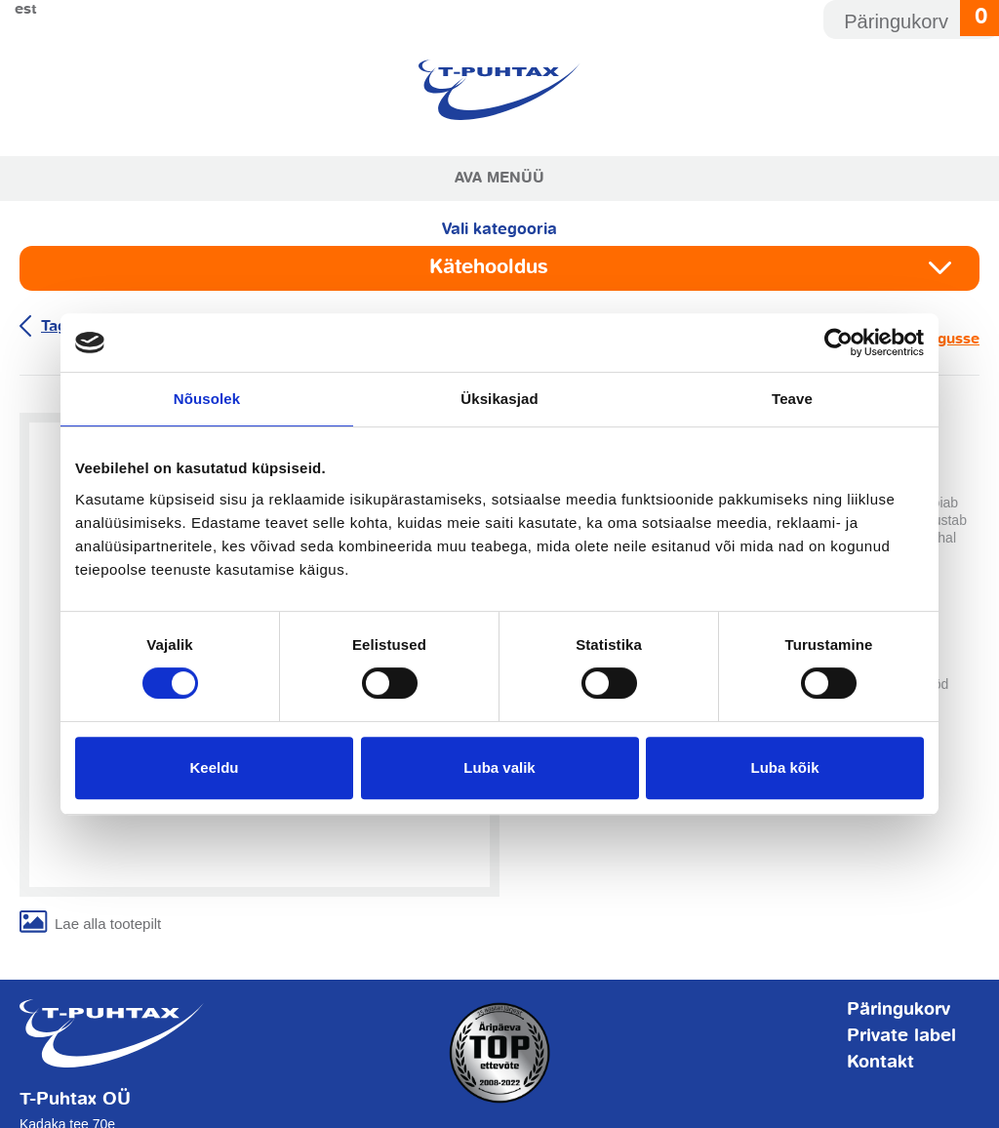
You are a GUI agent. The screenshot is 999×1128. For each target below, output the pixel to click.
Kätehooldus (488, 268)
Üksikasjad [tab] (499, 398)
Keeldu (213, 767)
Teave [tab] (792, 398)
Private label (901, 1036)
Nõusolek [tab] (207, 398)
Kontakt (880, 1062)
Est (26, 9)
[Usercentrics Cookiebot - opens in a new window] (838, 342)
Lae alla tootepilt (108, 923)
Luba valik (499, 767)
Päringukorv (898, 1010)
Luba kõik (784, 767)
